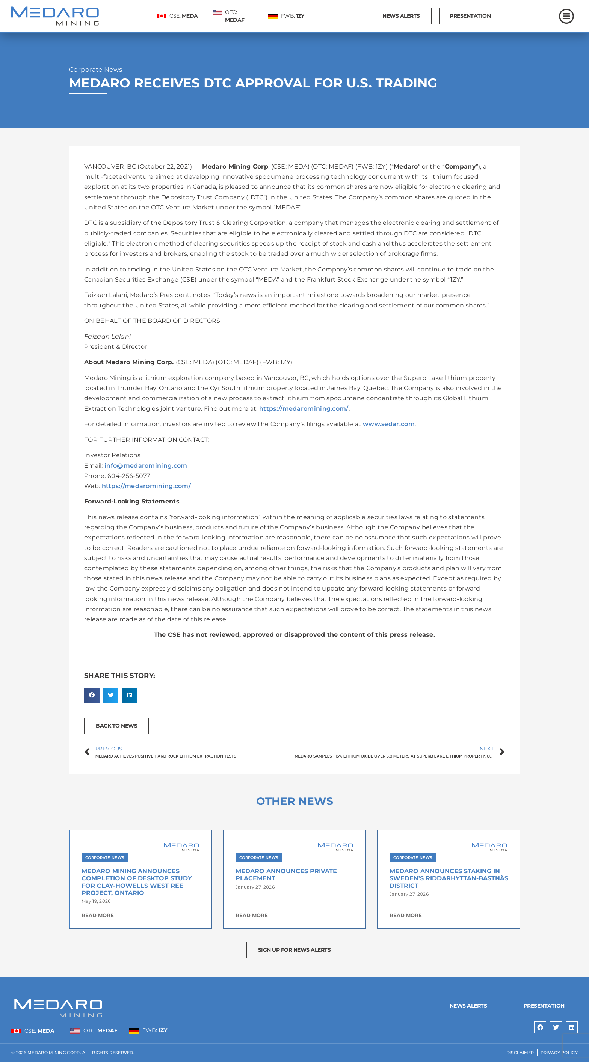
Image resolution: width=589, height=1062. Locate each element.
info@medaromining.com (145, 465)
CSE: (183, 15)
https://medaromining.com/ (304, 408)
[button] (92, 695)
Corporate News (95, 69)
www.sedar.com (389, 424)
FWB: (292, 15)
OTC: (100, 1030)
